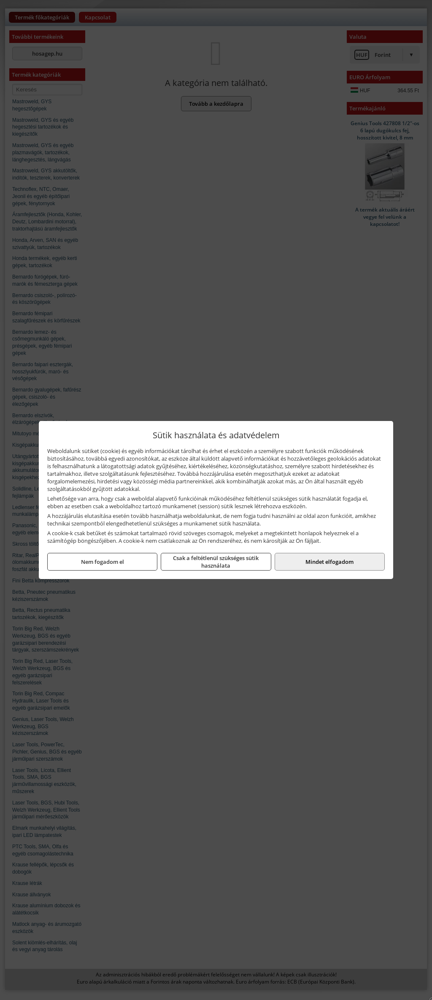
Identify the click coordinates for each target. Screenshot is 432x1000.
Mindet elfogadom (329, 562)
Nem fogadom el (102, 562)
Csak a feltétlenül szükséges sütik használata (216, 561)
